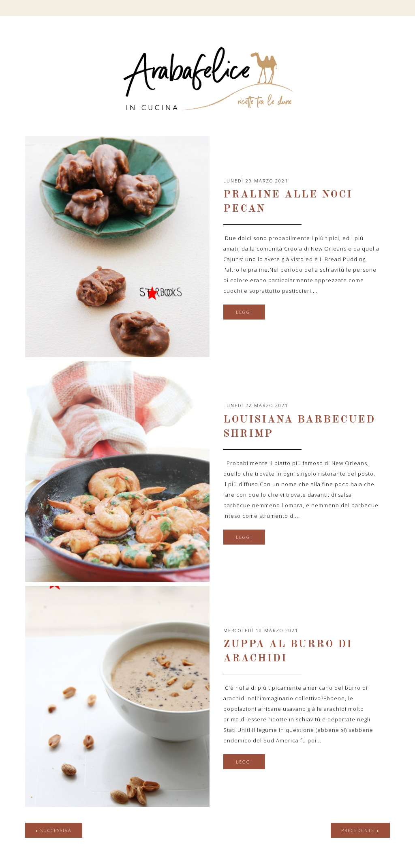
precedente (357, 830)
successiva (56, 830)
